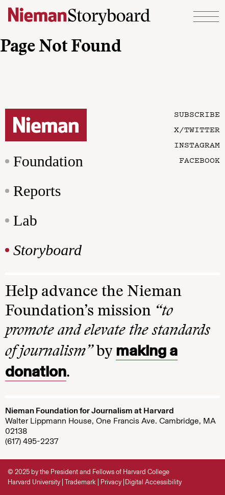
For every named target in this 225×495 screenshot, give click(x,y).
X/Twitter (197, 129)
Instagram (197, 144)
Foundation (48, 161)
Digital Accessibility (153, 482)
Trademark (80, 482)
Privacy (111, 482)
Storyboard (47, 249)
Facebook (199, 159)
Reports (37, 190)
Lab (25, 220)
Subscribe (197, 113)
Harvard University (34, 482)
